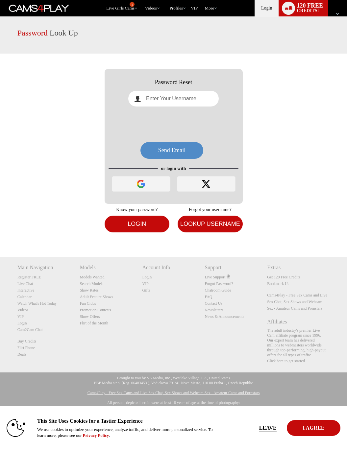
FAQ (208, 297)
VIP (194, 8)
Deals (21, 354)
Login (266, 8)
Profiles (176, 8)
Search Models (92, 283)
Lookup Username (210, 224)
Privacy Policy (138, 435)
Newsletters (214, 310)
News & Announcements (224, 316)
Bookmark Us (278, 283)
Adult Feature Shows (96, 297)
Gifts (146, 290)
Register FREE (29, 277)
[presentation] (174, 124)
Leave (244, 428)
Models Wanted (92, 277)
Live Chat (25, 283)
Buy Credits (27, 341)
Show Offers (90, 316)
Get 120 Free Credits (283, 277)
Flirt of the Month (94, 323)
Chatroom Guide (218, 290)
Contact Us (213, 303)
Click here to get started (286, 361)
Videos (151, 8)
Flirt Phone (26, 347)
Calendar (24, 297)
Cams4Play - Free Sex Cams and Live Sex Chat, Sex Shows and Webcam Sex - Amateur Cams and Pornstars (297, 302)
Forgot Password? (219, 283)
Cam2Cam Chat (30, 329)
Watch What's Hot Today (37, 303)
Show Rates (89, 290)
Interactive (25, 290)
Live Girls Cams (120, 6)
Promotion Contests (95, 310)
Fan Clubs (88, 303)
